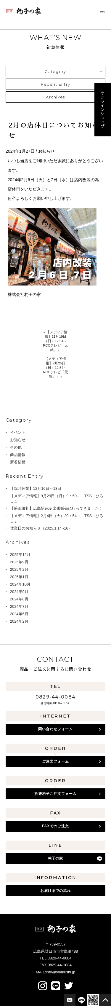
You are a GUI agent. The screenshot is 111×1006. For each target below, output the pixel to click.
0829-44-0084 (55, 697)
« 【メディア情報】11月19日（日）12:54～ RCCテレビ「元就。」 (55, 341)
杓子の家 (55, 858)
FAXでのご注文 (55, 826)
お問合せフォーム (69, 1000)
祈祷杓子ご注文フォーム (55, 794)
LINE (55, 985)
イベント (17, 432)
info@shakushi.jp (60, 972)
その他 (16, 447)
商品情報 (17, 454)
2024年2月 (19, 621)
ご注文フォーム (55, 761)
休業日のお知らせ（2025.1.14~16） (41, 528)
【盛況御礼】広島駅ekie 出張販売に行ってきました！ (56, 508)
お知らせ (17, 440)
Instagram (42, 985)
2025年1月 (19, 577)
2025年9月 (19, 562)
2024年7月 (19, 606)
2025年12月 (20, 554)
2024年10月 (20, 584)
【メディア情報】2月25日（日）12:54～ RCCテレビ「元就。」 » (55, 367)
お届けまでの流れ (55, 891)
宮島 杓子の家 (23, 11)
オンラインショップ (102, 109)
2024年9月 (19, 591)
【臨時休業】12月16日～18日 (35, 488)
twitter (68, 985)
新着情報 (17, 462)
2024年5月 (19, 614)
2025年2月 (19, 569)
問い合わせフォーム (55, 729)
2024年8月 (19, 599)
